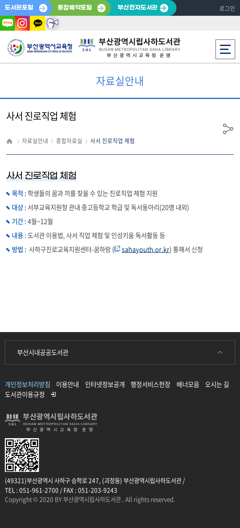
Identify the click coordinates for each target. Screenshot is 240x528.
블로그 (7, 23)
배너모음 (187, 384)
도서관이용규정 (25, 394)
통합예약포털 (75, 7)
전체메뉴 (225, 46)
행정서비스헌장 (150, 384)
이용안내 (67, 384)
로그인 (227, 8)
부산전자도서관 (138, 7)
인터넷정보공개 (105, 384)
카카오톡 (37, 23)
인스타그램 (22, 23)
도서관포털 (19, 7)
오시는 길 (217, 384)
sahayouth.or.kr (145, 249)
